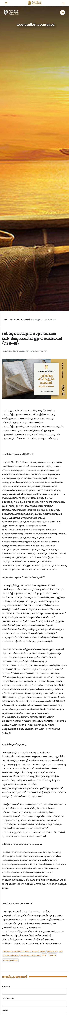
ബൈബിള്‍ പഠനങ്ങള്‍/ (20, 319)
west (5, 319)
